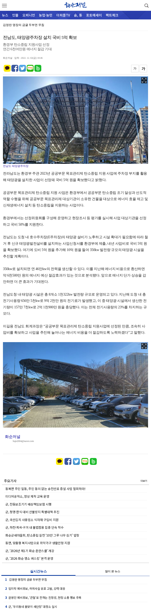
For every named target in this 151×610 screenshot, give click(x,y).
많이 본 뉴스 (112, 571)
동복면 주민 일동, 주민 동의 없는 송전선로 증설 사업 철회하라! (45, 488)
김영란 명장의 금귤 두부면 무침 (23, 25)
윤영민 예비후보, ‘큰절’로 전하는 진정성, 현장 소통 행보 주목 (43, 597)
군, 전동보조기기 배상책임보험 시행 (28, 504)
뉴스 (5, 15)
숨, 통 (78, 15)
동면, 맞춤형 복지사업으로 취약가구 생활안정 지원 (37, 542)
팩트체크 (112, 15)
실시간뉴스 (38, 571)
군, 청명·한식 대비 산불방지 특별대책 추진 (32, 511)
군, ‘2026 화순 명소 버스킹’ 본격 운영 (29, 558)
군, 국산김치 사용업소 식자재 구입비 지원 (32, 519)
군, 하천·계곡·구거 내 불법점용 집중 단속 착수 (34, 527)
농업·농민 (45, 15)
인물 (15, 15)
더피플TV (63, 15)
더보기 (144, 480)
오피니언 (28, 15)
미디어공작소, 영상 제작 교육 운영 (27, 496)
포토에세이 (94, 15)
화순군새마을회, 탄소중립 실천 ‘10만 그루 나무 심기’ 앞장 (42, 535)
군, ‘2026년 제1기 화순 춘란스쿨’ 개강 (29, 550)
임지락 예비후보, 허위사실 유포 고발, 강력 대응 (35, 588)
